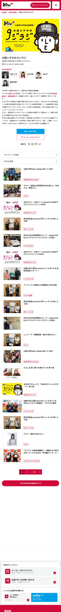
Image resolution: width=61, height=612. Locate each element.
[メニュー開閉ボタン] (56, 5)
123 (34, 472)
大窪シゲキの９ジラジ (26, 12)
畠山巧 (4, 96)
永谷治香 (54, 93)
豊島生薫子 (12, 96)
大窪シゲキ (12, 93)
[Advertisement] (30, 553)
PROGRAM (13, 12)
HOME (4, 12)
